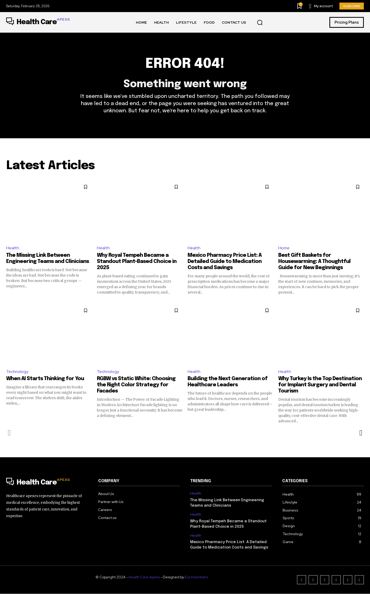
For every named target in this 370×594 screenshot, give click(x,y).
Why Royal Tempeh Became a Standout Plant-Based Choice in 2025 (137, 261)
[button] (259, 22)
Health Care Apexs (144, 577)
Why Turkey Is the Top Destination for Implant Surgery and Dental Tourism (320, 385)
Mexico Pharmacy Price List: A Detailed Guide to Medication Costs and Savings (225, 261)
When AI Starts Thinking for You (45, 379)
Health (12, 248)
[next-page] (360, 433)
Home (284, 248)
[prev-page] (9, 433)
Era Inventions (196, 577)
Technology (17, 371)
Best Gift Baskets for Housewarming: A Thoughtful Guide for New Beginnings (314, 261)
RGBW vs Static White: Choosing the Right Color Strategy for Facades (136, 385)
